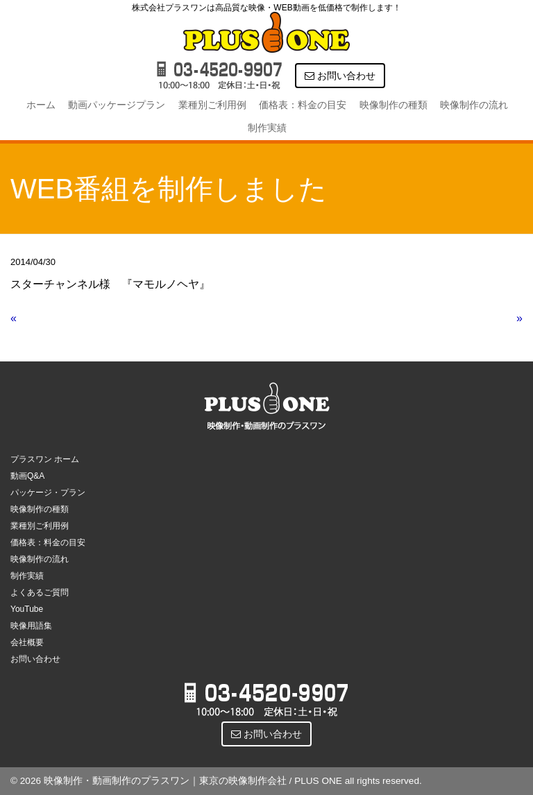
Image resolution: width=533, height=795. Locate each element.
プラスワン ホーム (44, 459)
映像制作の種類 (393, 104)
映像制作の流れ (474, 104)
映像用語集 (31, 626)
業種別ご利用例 (212, 104)
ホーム (41, 104)
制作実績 (267, 127)
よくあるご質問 (39, 592)
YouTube (26, 609)
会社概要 (27, 642)
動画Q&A (27, 476)
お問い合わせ (340, 75)
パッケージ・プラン (47, 492)
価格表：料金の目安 (302, 104)
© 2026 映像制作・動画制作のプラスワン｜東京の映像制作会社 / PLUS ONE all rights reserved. (216, 781)
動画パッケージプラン (116, 104)
